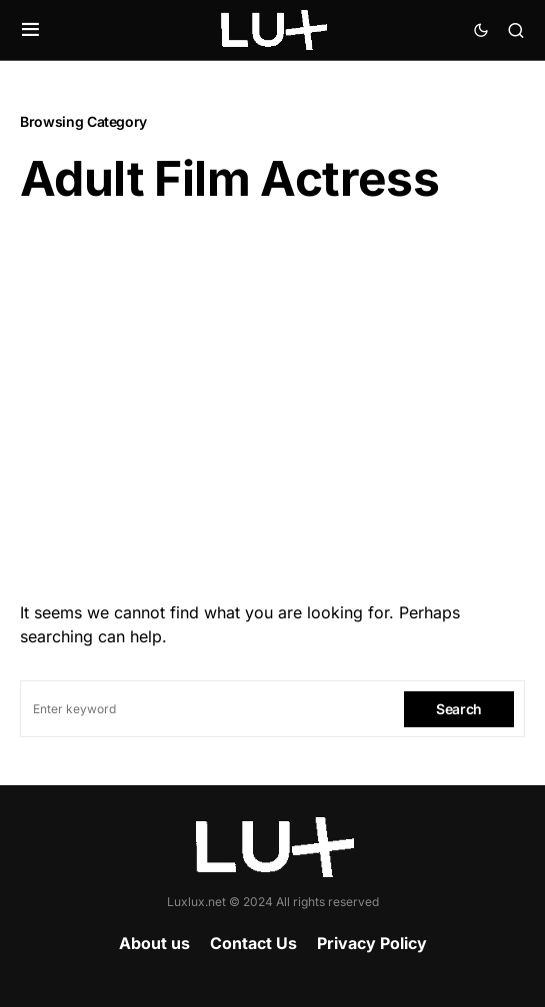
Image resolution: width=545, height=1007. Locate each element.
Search (459, 708)
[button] (30, 30)
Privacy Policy (372, 943)
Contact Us (253, 943)
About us (154, 943)
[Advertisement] (272, 396)
